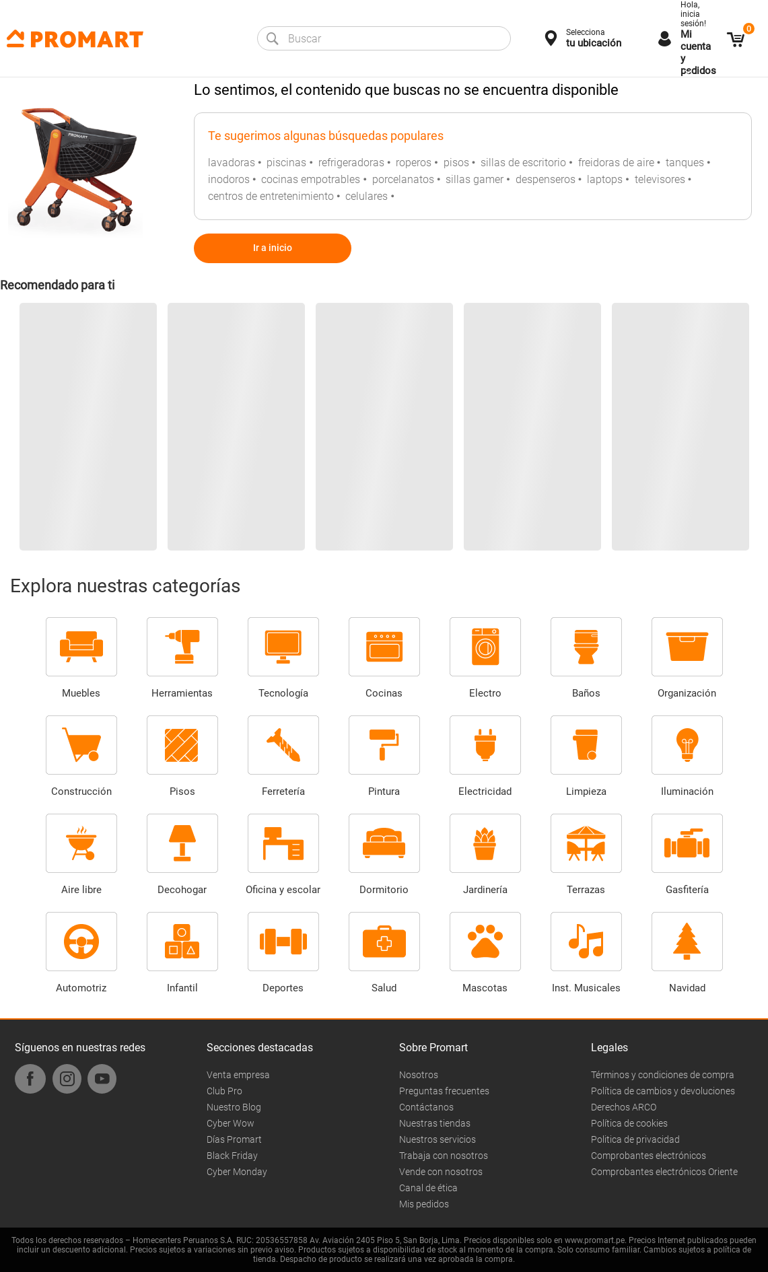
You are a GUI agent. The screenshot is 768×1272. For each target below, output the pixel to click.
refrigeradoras (351, 162)
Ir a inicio (272, 247)
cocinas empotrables (310, 179)
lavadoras (231, 162)
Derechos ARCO (623, 1107)
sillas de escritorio (523, 162)
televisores (660, 179)
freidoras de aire (616, 162)
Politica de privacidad (635, 1139)
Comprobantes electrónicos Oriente (664, 1171)
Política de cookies (629, 1123)
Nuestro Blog (234, 1107)
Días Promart (234, 1139)
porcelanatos (403, 179)
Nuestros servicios (437, 1139)
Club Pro (224, 1091)
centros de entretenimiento (271, 196)
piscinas (286, 162)
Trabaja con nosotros (443, 1155)
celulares (366, 196)
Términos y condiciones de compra (662, 1074)
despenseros (545, 179)
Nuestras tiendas (434, 1123)
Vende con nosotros (441, 1171)
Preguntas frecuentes (444, 1091)
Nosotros (418, 1074)
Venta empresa (238, 1074)
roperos (413, 162)
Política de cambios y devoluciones (663, 1091)
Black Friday (232, 1155)
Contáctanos (426, 1107)
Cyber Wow (230, 1123)
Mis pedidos (424, 1204)
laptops (605, 179)
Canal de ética (428, 1187)
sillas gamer (474, 179)
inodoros (229, 179)
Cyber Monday (237, 1171)
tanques (685, 162)
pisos (456, 162)
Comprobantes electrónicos (648, 1155)
